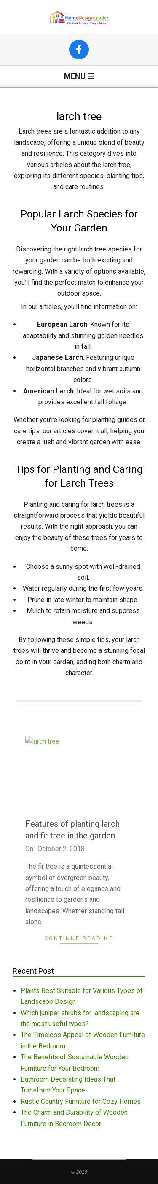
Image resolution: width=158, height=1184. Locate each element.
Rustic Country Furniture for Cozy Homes (81, 1101)
